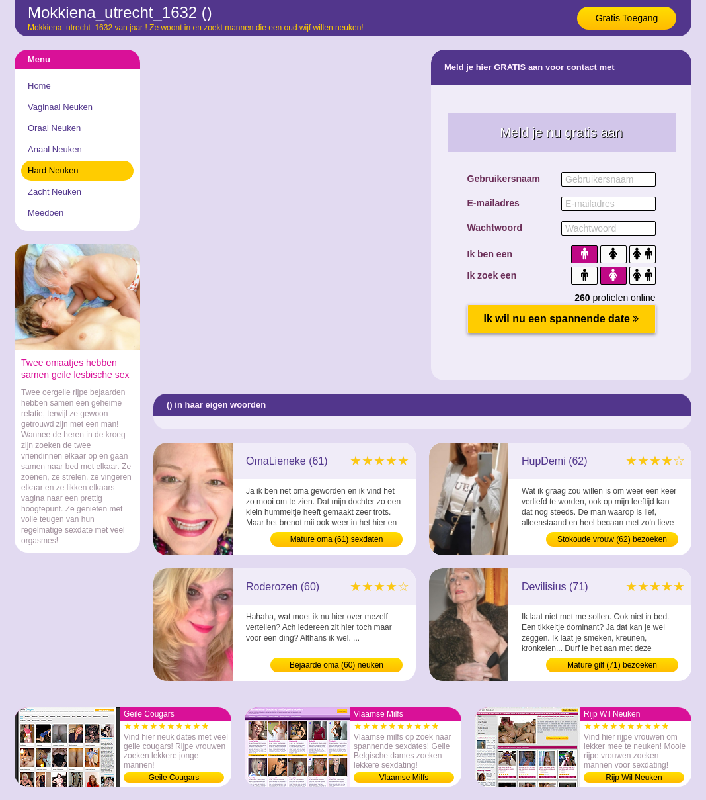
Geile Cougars (174, 777)
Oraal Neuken (54, 128)
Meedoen (45, 213)
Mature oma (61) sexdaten (336, 539)
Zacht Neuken (54, 192)
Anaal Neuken (55, 149)
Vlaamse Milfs (404, 777)
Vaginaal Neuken (60, 107)
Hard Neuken (53, 170)
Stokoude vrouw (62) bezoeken (612, 539)
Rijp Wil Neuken (634, 777)
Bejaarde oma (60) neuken (336, 665)
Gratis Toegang (627, 18)
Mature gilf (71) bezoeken (612, 665)
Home (39, 86)
